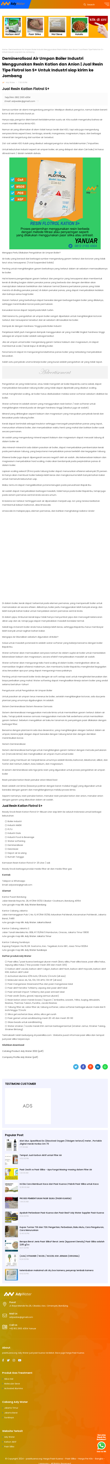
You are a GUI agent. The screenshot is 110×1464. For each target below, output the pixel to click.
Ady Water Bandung (35, 904)
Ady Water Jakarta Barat (38, 922)
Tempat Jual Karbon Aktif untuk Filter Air (41, 1155)
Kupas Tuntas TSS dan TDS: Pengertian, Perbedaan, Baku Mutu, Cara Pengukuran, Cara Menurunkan (62, 1229)
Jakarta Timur (11, 1407)
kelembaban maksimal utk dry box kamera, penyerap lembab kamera (56, 1270)
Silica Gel (8, 1378)
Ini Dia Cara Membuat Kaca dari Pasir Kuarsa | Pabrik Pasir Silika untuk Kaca (59, 1184)
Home (4, 49)
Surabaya (9, 1417)
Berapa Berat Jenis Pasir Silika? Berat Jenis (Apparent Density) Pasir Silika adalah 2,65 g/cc (62, 1243)
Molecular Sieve (12, 1383)
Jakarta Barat (11, 1412)
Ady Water (10, 82)
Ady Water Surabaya (36, 949)
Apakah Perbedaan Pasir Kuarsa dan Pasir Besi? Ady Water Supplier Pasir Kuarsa (62, 1212)
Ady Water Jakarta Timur (38, 936)
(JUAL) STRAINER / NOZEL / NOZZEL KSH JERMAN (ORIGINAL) (49, 1256)
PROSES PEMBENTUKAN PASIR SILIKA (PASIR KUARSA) (45, 1198)
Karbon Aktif (10, 1441)
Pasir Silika (9, 1446)
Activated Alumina (13, 1388)
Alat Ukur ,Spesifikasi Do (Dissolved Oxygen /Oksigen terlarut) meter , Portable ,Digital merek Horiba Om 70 (61, 1142)
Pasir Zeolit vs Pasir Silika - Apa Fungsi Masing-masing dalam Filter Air (56, 1169)
